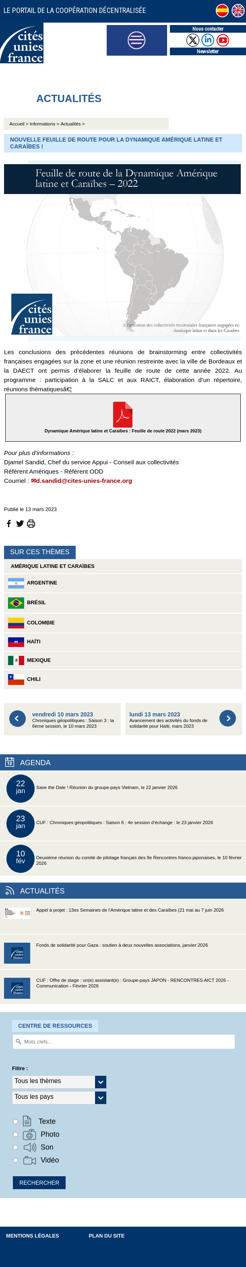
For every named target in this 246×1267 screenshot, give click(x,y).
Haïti (24, 642)
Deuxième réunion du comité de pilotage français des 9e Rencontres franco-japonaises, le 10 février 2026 (124, 859)
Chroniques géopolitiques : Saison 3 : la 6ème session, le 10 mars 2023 (73, 719)
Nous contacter (207, 29)
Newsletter (208, 51)
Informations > (44, 123)
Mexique (29, 660)
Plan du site (107, 1236)
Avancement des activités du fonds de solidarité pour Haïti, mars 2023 (168, 719)
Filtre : (20, 1068)
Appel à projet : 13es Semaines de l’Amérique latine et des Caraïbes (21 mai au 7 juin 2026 (114, 921)
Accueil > (20, 123)
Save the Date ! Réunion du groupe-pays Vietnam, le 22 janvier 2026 (92, 788)
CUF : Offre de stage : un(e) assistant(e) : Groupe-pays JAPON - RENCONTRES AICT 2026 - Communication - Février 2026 (116, 991)
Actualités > (73, 123)
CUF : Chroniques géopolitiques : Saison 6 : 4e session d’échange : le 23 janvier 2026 (109, 824)
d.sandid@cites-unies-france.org (84, 480)
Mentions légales (32, 1236)
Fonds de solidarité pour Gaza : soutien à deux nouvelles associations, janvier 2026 (106, 956)
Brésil (27, 603)
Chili (24, 679)
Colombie (31, 623)
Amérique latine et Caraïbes (51, 566)
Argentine (32, 583)
